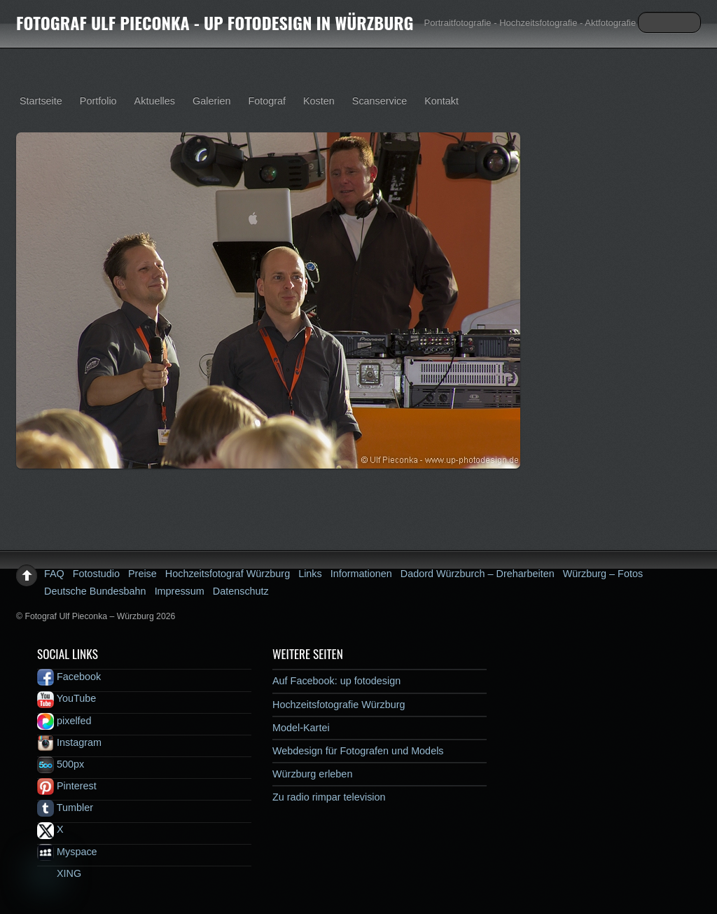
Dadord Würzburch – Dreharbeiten (478, 573)
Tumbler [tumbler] (65, 807)
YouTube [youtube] (66, 698)
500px (60, 764)
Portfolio (98, 100)
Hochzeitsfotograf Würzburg (227, 573)
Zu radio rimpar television (329, 797)
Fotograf (267, 100)
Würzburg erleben (312, 774)
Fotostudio (96, 573)
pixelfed (64, 720)
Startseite (41, 100)
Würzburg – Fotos (603, 573)
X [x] (50, 829)
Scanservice (379, 100)
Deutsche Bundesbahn (95, 591)
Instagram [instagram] (69, 742)
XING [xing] (59, 873)
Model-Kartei (301, 727)
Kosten (319, 100)
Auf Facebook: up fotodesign (336, 680)
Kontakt (441, 100)
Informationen (361, 573)
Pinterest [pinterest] (67, 785)
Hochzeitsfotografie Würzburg (338, 704)
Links (310, 573)
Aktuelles (154, 100)
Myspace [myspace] (67, 851)
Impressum (179, 591)
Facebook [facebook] (69, 676)
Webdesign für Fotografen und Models (358, 750)
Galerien (211, 100)
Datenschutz (241, 591)
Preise (142, 573)
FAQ (54, 573)
